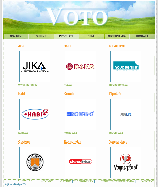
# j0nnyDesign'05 (15, 184)
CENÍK (92, 36)
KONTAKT (142, 36)
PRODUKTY (66, 36)
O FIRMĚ (41, 36)
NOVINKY (16, 36)
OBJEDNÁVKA (117, 36)
